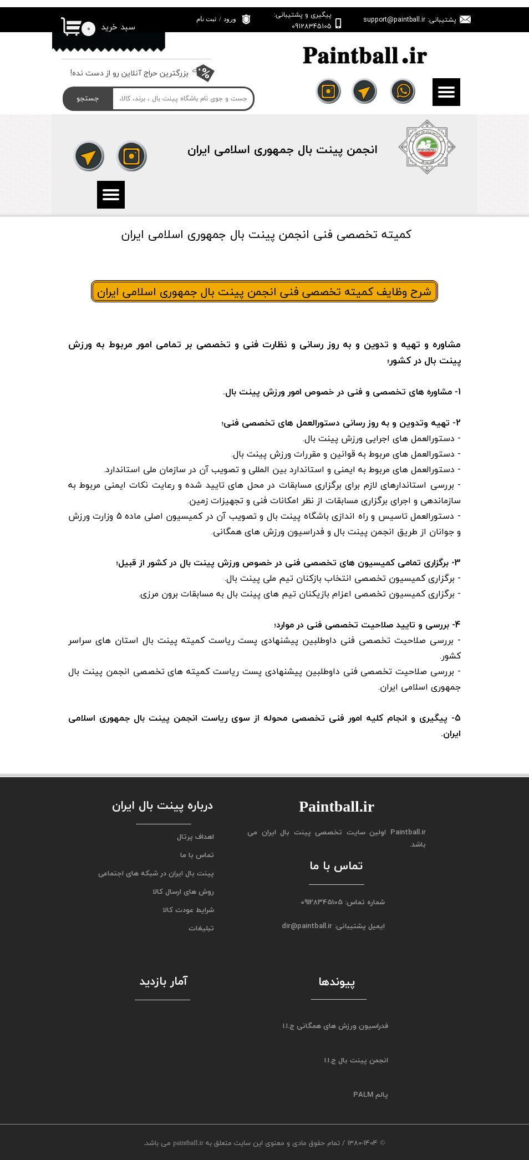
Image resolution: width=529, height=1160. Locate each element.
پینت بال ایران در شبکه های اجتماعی (158, 873)
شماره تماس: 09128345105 (343, 902)
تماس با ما (197, 855)
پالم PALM (370, 1094)
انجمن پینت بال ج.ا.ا (356, 1060)
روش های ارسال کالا (183, 891)
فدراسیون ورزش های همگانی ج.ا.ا (335, 1026)
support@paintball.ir (394, 20)
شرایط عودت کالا (188, 910)
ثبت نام (206, 19)
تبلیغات (201, 928)
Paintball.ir (408, 832)
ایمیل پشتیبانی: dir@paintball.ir (333, 926)
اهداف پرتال (195, 836)
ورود (229, 19)
